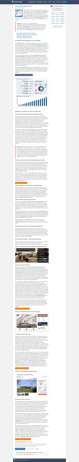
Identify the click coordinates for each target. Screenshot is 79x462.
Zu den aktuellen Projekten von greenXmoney (23, 439)
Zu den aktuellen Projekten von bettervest (22, 308)
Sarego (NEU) (44, 11)
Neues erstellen (20, 448)
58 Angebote (62, 23)
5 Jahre (53, 21)
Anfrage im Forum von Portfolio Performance (38, 216)
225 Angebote (62, 16)
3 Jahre (53, 18)
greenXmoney (26, 12)
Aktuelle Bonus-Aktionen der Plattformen (24, 36)
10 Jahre (53, 23)
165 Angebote (62, 21)
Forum (58, 1)
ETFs (54, 1)
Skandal (25, 16)
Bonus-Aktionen (40, 17)
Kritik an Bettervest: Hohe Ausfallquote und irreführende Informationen (29, 452)
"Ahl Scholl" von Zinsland (25, 48)
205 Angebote (62, 18)
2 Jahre (53, 16)
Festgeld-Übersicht (57, 8)
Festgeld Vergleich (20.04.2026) (58, 6)
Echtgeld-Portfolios (40, 295)
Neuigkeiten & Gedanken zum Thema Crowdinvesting (27, 34)
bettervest (39, 11)
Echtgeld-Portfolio (29, 29)
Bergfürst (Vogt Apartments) (37, 44)
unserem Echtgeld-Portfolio (26, 436)
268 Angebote (62, 14)
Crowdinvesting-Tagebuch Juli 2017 (28, 454)
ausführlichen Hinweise (25, 27)
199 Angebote (62, 12)
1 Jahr (53, 14)
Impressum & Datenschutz (23, 460)
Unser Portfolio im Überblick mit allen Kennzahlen (26, 33)
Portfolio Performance (23, 216)
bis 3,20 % (57, 16)
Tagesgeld (32, 1)
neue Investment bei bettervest (41, 45)
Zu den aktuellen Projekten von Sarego (22, 368)
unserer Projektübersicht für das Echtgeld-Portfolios (35, 201)
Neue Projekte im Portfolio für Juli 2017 (24, 37)
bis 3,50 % (57, 23)
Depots (49, 1)
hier (37, 29)
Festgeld (39, 1)
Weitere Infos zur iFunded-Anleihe (21, 182)
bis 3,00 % (57, 12)
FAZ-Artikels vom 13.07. (35, 130)
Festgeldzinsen (59, 10)
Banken (45, 1)
